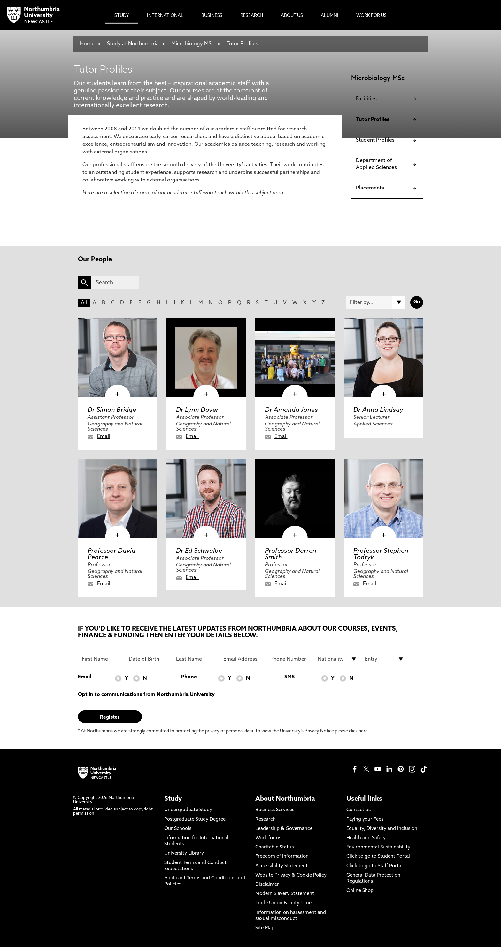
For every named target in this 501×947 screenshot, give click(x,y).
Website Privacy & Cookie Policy (291, 875)
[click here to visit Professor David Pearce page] (117, 498)
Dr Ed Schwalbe (199, 551)
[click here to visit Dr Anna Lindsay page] (383, 357)
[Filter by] (375, 302)
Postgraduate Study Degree (195, 819)
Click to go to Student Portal (378, 856)
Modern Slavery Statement (284, 894)
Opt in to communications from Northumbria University (146, 694)
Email (103, 436)
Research (265, 819)
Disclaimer (267, 884)
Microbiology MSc (192, 44)
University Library (184, 853)
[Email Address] (243, 659)
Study (173, 799)
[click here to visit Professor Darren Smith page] (295, 498)
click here (358, 731)
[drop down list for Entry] (385, 659)
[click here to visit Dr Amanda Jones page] (295, 357)
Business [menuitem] (211, 15)
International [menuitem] (165, 15)
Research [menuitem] (251, 15)
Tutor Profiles (242, 44)
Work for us (268, 838)
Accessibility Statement (281, 866)
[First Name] (102, 659)
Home (87, 44)
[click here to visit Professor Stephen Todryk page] (383, 498)
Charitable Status (274, 847)
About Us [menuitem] (292, 15)
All (84, 303)
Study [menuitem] (121, 15)
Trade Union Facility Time (283, 903)
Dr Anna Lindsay (378, 410)
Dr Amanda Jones (291, 410)
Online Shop (360, 890)
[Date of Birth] (149, 659)
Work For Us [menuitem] (371, 15)
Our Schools (177, 828)
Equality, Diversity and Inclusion (381, 828)
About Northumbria (285, 799)
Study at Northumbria (133, 44)
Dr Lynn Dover (197, 410)
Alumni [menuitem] (329, 15)
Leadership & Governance (283, 828)
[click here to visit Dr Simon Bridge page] (117, 357)
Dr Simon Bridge (112, 410)
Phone (189, 677)
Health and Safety (366, 838)
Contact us (358, 810)
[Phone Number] (290, 659)
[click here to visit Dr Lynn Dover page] (206, 357)
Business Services (274, 810)
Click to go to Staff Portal (374, 866)
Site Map (264, 928)
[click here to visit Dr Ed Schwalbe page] (206, 498)
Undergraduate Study (188, 810)
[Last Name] (196, 659)
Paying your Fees (364, 819)
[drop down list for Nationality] (337, 659)
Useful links (364, 799)
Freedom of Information (282, 856)
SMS (289, 677)
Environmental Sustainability (378, 847)
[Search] (115, 282)
